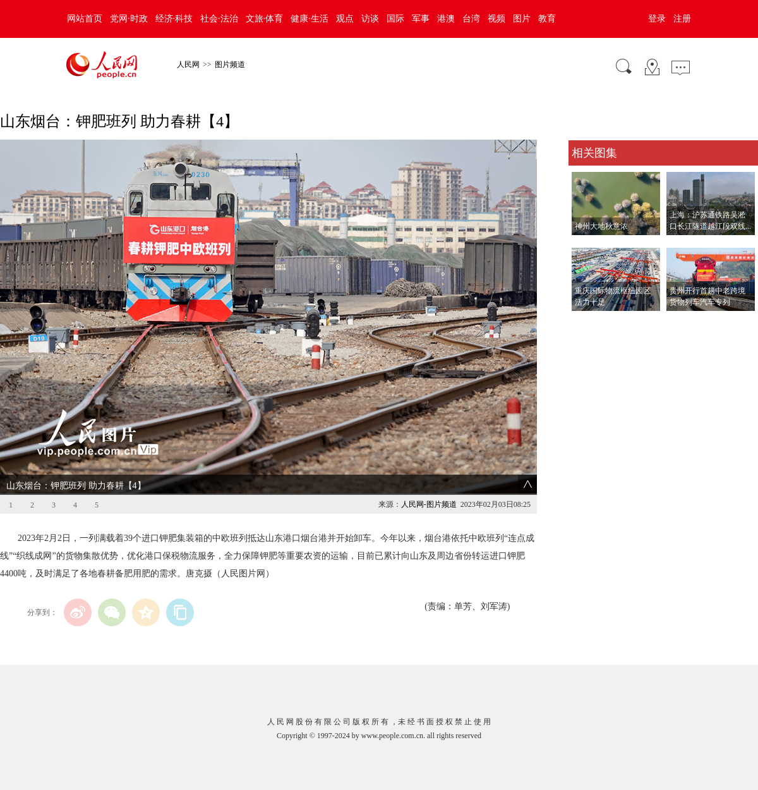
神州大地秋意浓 (601, 226)
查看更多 (586, 324)
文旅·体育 (265, 18)
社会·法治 (219, 18)
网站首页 (84, 18)
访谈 (370, 18)
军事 (421, 18)
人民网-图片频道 (429, 504)
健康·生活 (309, 18)
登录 (657, 18)
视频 (496, 18)
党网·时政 (129, 18)
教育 (547, 18)
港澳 (446, 18)
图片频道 (230, 64)
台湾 (471, 18)
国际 (395, 18)
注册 (682, 18)
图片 (522, 18)
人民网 (188, 64)
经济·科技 (174, 18)
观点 (345, 18)
